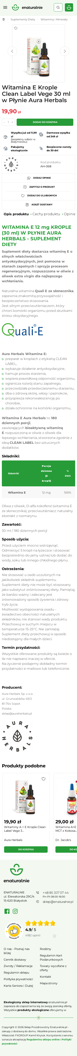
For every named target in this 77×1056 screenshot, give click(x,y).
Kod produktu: (50, 162)
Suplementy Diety (23, 19)
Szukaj (58, 7)
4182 (32, 935)
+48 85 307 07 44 (56, 893)
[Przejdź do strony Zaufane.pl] (14, 931)
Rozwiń (38, 1016)
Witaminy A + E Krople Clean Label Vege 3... (25, 829)
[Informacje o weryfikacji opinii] (40, 940)
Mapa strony (48, 983)
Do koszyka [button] (26, 849)
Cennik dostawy (15, 959)
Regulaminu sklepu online (43, 1039)
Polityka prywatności (18, 979)
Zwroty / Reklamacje (18, 966)
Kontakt (45, 977)
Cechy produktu (46, 214)
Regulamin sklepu (16, 972)
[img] (40, 923)
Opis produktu (16, 214)
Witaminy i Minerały (54, 19)
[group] (25, 816)
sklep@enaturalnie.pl (58, 902)
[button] (43, 779)
